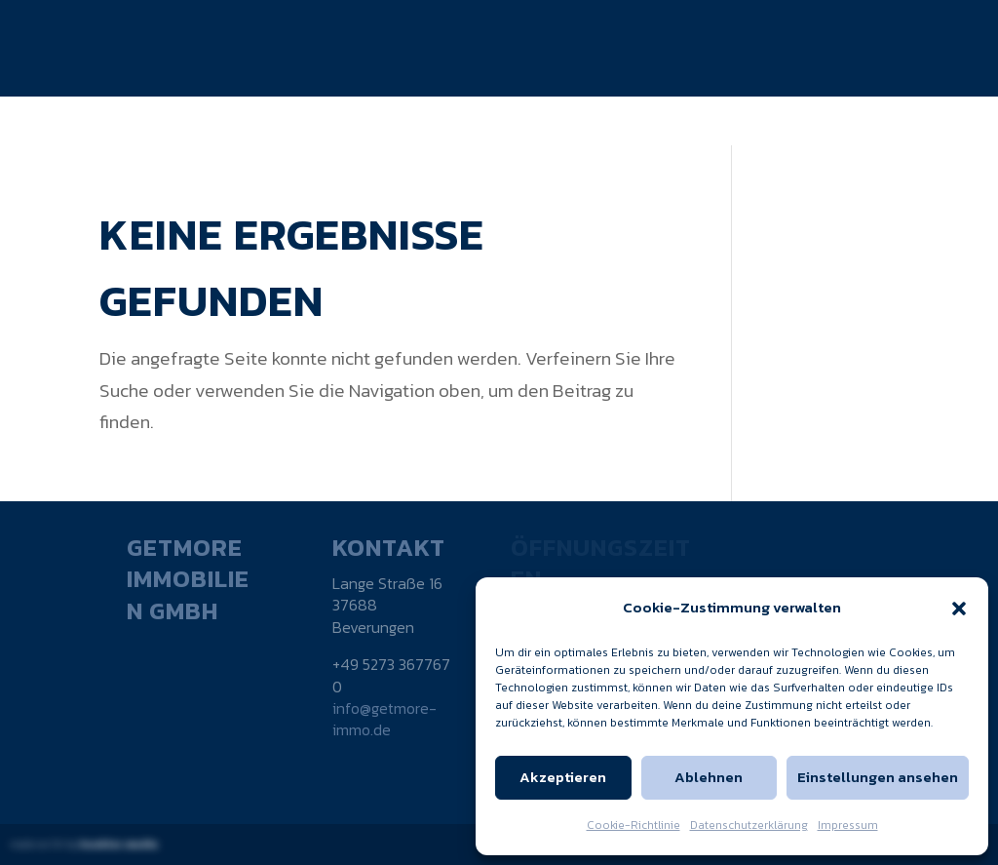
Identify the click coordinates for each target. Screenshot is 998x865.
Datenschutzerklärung (749, 825)
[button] (959, 608)
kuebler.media (119, 844)
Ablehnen (708, 777)
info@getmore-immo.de (384, 718)
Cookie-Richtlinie (633, 825)
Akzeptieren (562, 777)
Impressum (848, 825)
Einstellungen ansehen (877, 777)
